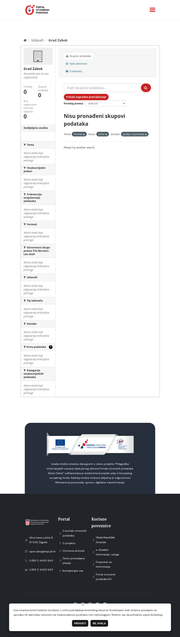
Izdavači (37, 40)
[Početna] (25, 40)
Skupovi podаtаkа (78, 56)
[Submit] (146, 87)
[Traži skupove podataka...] (102, 87)
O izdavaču (74, 71)
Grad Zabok (58, 40)
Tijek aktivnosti (76, 63)
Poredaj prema (73, 103)
